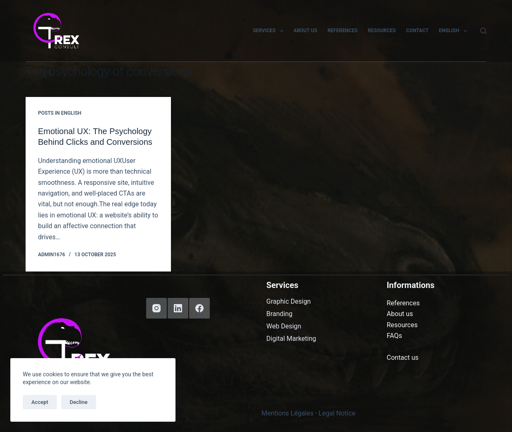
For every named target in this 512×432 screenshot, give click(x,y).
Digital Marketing (291, 338)
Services (269, 31)
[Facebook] (199, 308)
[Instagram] (156, 308)
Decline (79, 402)
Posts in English (59, 113)
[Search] (483, 31)
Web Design (283, 326)
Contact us (403, 357)
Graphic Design (288, 301)
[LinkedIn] (178, 308)
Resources (382, 30)
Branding (279, 314)
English (454, 31)
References (342, 30)
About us (305, 30)
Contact (417, 30)
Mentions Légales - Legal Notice (308, 413)
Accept (39, 402)
